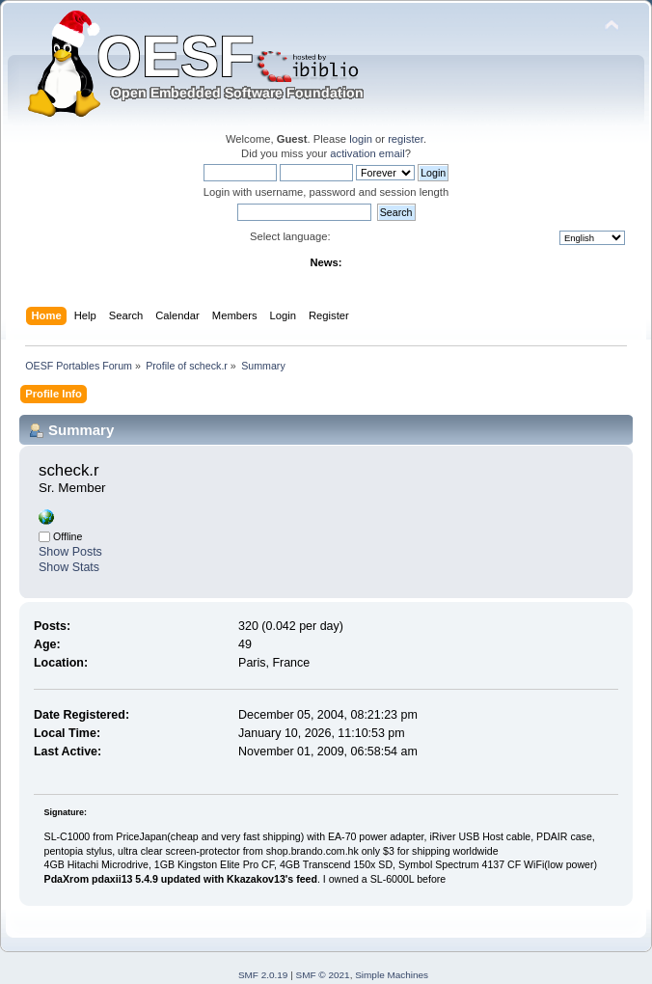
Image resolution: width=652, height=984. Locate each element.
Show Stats (69, 567)
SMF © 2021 (323, 975)
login (360, 139)
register (405, 139)
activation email (367, 153)
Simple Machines (391, 975)
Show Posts (70, 552)
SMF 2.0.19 (263, 975)
